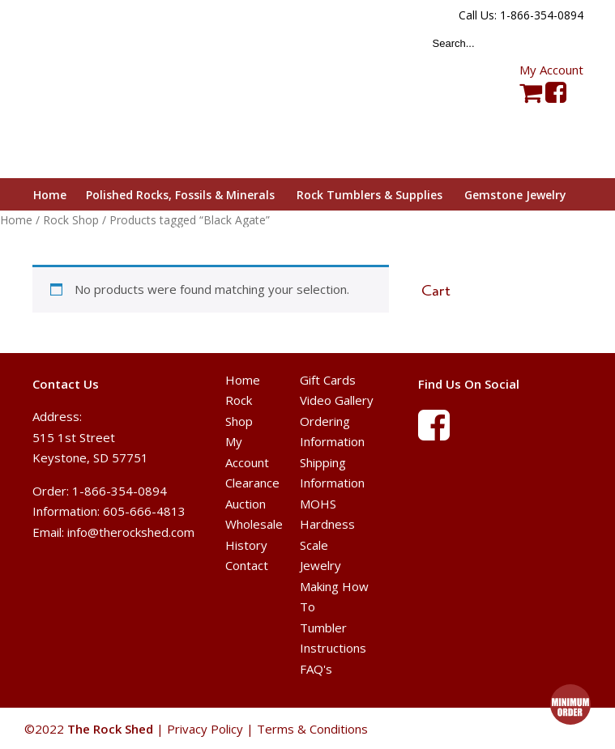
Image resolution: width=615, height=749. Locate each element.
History (246, 545)
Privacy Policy (205, 729)
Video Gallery (337, 400)
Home (242, 380)
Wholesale (254, 524)
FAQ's (316, 669)
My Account (551, 70)
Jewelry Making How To (334, 586)
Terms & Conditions (312, 729)
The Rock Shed (128, 90)
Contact (246, 565)
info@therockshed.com (130, 532)
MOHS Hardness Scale (327, 524)
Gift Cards (328, 380)
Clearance (252, 483)
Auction (245, 504)
